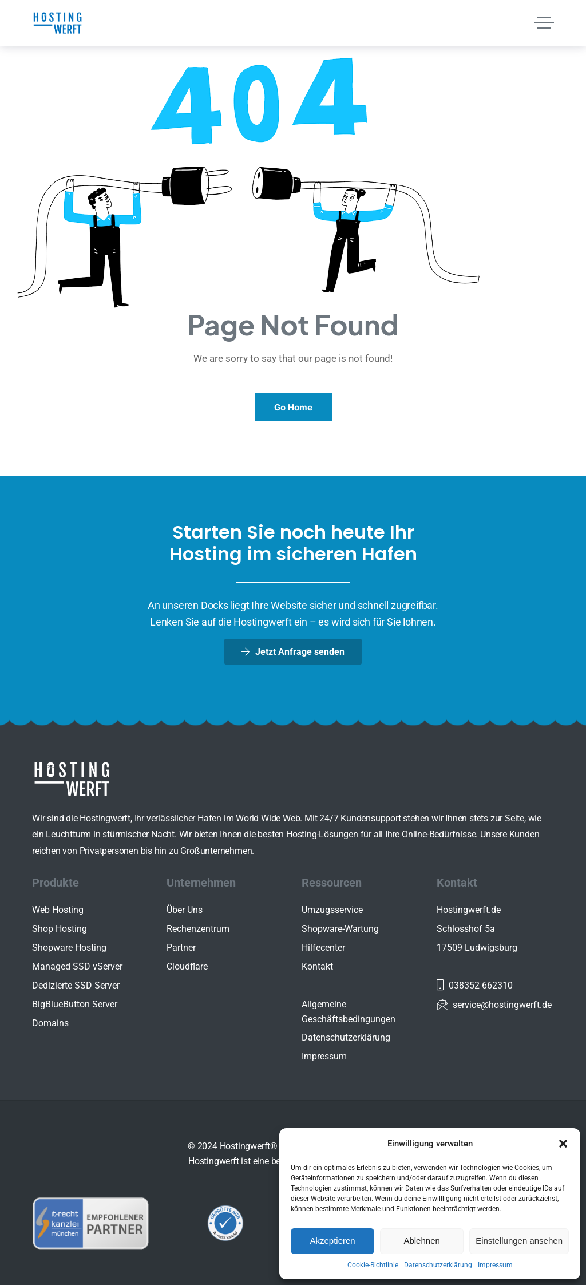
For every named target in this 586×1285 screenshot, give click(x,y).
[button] (563, 1143)
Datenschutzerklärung (438, 1265)
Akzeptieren (332, 1241)
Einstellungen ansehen (519, 1241)
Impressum (495, 1265)
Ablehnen (421, 1241)
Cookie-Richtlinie (372, 1265)
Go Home (293, 407)
